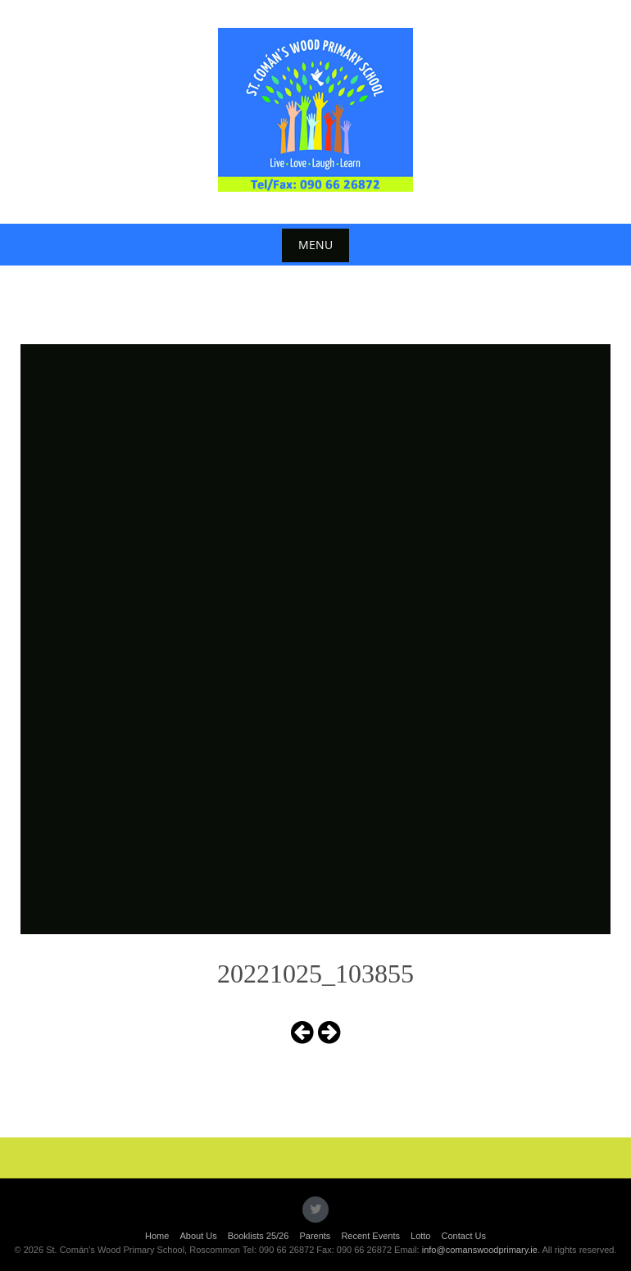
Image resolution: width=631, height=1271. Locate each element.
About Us (197, 1236)
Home (157, 1236)
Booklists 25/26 (258, 1236)
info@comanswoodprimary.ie (480, 1250)
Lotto (420, 1236)
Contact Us (464, 1236)
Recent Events (370, 1236)
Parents (314, 1236)
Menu (315, 244)
